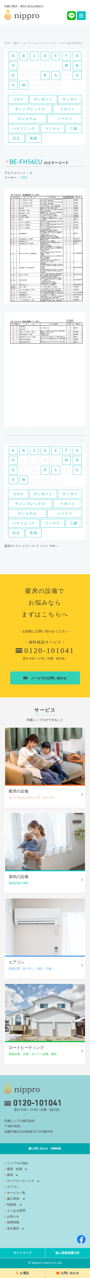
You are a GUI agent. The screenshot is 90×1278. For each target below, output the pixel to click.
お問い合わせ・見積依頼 (46, 1148)
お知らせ (13, 1217)
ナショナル (27, 119)
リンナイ (52, 128)
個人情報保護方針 (67, 1253)
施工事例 (13, 1199)
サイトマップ (22, 1253)
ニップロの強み (17, 1163)
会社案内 (13, 1228)
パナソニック (24, 128)
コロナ (18, 99)
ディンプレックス (30, 109)
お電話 (24, 1273)
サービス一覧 (16, 1193)
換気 (10, 1175)
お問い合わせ (70, 1273)
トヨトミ (67, 109)
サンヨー (69, 99)
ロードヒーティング (20, 1181)
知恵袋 (11, 1205)
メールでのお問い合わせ (45, 678)
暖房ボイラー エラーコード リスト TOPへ (31, 546)
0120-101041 (45, 651)
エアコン (13, 1187)
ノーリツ (64, 119)
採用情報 (13, 1222)
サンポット (43, 99)
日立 (16, 138)
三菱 (74, 128)
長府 (33, 138)
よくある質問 (16, 1211)
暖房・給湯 (14, 1169)
